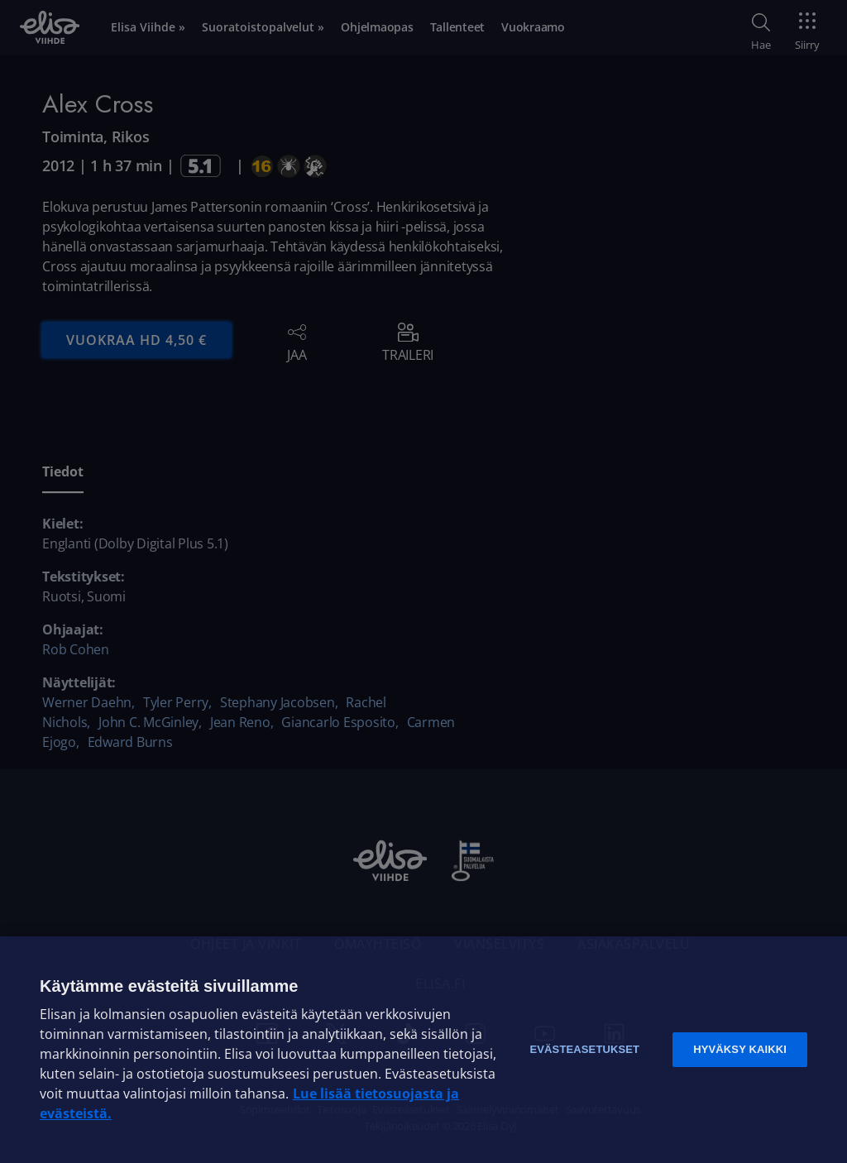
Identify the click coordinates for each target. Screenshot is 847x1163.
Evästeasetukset (584, 1049)
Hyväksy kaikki (740, 1049)
